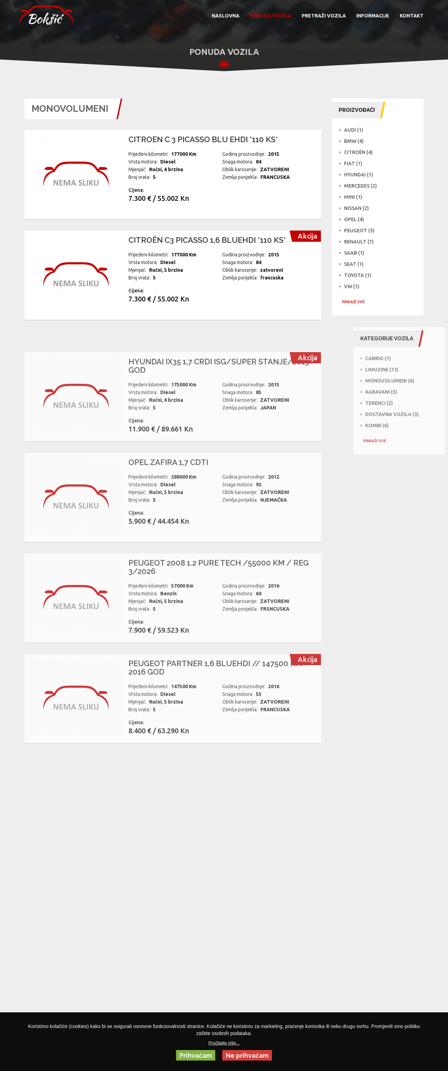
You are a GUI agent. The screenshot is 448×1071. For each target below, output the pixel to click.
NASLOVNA (225, 16)
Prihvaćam (196, 1055)
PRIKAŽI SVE (355, 302)
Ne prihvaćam (247, 1055)
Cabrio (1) (407, 358)
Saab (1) (356, 253)
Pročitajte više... (224, 1043)
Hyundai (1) (360, 174)
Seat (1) (356, 264)
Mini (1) (355, 197)
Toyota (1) (359, 275)
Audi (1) (355, 130)
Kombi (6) (406, 425)
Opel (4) (356, 219)
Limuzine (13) (411, 369)
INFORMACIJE (372, 16)
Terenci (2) (408, 403)
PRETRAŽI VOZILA (324, 16)
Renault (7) (361, 242)
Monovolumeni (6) (419, 381)
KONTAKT (412, 16)
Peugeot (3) (361, 230)
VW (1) (354, 286)
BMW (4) (356, 141)
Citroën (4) (360, 152)
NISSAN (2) (358, 208)
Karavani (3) (411, 392)
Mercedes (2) (362, 186)
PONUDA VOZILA (270, 16)
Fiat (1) (355, 163)
